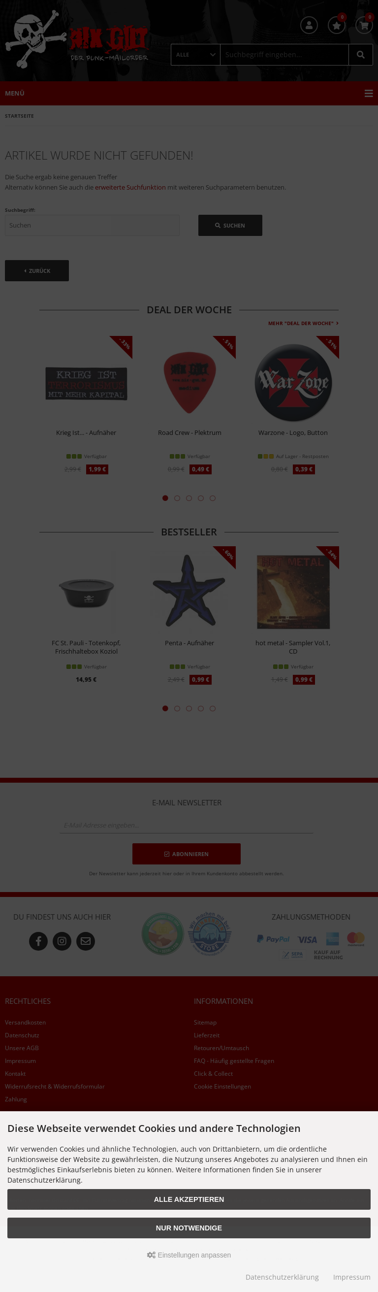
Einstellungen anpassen (189, 1255)
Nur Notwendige (189, 1228)
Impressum (352, 1277)
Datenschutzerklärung (282, 1277)
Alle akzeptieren (189, 1199)
